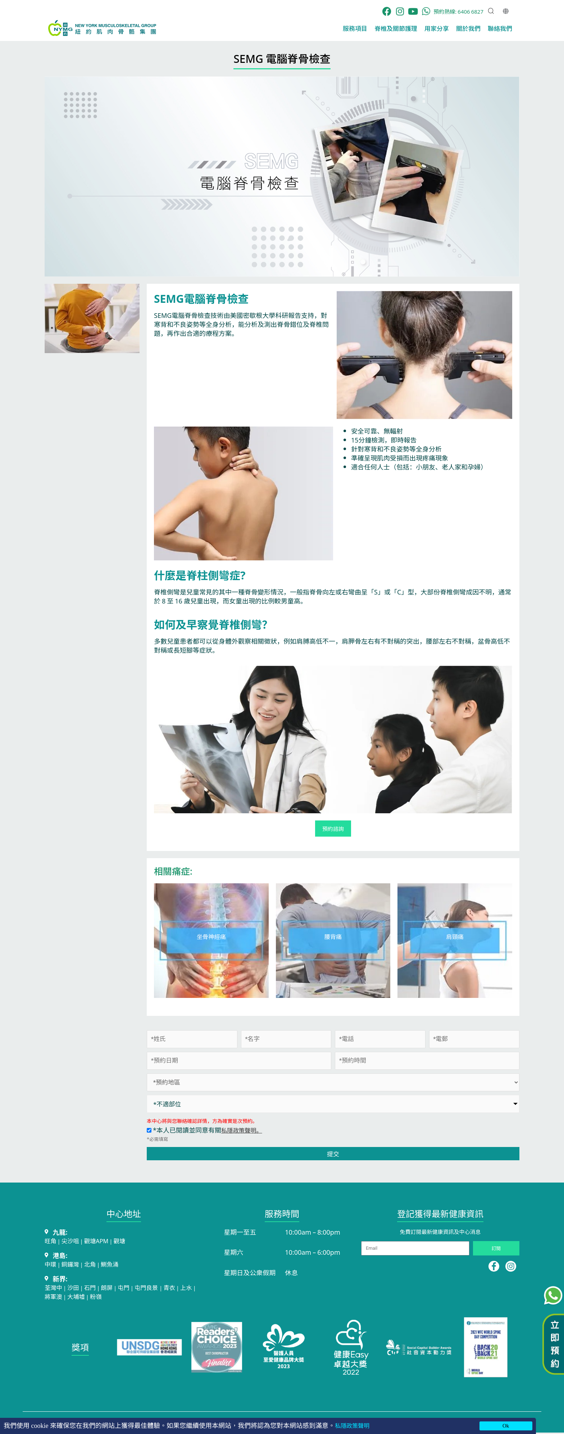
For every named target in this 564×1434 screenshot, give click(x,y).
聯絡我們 (500, 28)
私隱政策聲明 (354, 1425)
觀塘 (125, 1241)
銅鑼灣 (72, 1264)
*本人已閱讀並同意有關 (207, 1130)
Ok (505, 1426)
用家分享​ (436, 28)
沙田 (75, 1288)
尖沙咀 (72, 1241)
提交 (333, 1153)
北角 (93, 1264)
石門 (93, 1288)
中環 (51, 1264)
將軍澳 (66, 1298)
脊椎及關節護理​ (395, 28)
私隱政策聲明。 (244, 1130)
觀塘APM (100, 1241)
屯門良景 (155, 1288)
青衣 (179, 1288)
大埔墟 (90, 1298)
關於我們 (468, 28)
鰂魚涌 (115, 1264)
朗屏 (111, 1288)
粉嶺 (111, 1298)
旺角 (51, 1241)
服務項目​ (355, 28)
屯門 (129, 1288)
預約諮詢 (333, 829)
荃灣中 (54, 1288)
